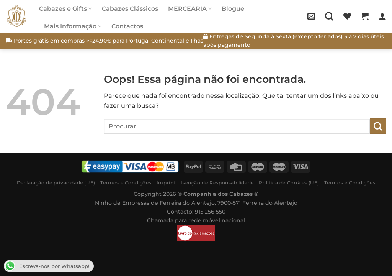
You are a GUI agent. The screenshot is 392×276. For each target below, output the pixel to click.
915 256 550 (210, 211)
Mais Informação (72, 26)
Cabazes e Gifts (65, 8)
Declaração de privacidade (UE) (56, 183)
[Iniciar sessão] (382, 16)
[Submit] (378, 125)
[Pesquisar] (329, 16)
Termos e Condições (125, 183)
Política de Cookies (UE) (289, 183)
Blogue (233, 8)
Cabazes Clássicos (130, 8)
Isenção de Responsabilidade (217, 183)
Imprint (166, 183)
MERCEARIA (190, 8)
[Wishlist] (347, 16)
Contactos (127, 26)
